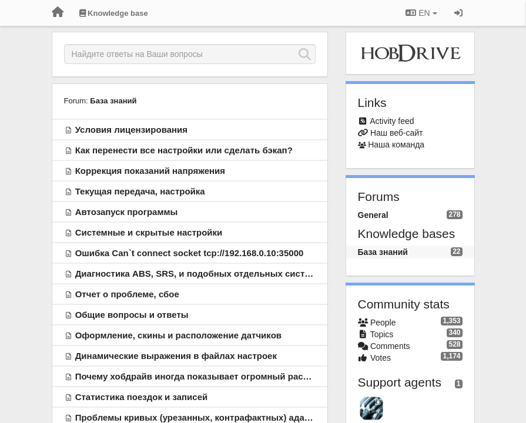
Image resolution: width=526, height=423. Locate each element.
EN (421, 13)
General (373, 215)
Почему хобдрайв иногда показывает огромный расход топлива (216, 376)
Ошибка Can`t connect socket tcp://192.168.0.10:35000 (189, 253)
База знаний (113, 100)
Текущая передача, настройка (140, 191)
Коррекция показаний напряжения (150, 171)
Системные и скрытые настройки (149, 232)
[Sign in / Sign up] (458, 13)
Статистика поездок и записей (141, 397)
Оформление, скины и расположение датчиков (178, 335)
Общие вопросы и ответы (132, 315)
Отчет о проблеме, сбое (127, 294)
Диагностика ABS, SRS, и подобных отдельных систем (195, 273)
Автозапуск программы (126, 212)
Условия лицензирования (131, 130)
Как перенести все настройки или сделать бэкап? (184, 150)
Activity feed (392, 121)
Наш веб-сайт (396, 132)
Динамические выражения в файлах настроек (176, 356)
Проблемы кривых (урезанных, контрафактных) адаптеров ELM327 (223, 417)
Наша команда (396, 144)
